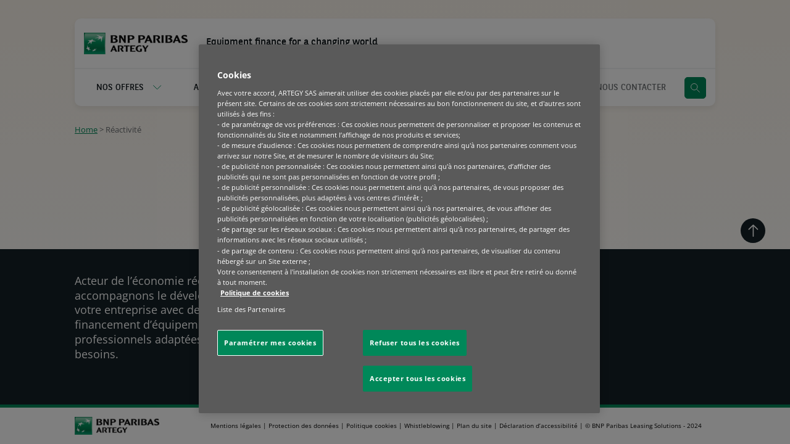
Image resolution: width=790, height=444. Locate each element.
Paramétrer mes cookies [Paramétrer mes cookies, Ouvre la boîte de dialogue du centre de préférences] (270, 342)
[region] (399, 228)
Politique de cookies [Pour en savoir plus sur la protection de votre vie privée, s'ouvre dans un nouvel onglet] (254, 292)
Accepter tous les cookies (417, 378)
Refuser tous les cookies (415, 342)
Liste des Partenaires (251, 309)
